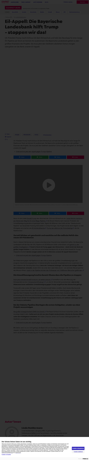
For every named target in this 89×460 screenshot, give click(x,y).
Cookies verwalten (6, 454)
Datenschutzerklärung (7, 452)
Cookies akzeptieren (78, 448)
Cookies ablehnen (78, 451)
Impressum (18, 452)
